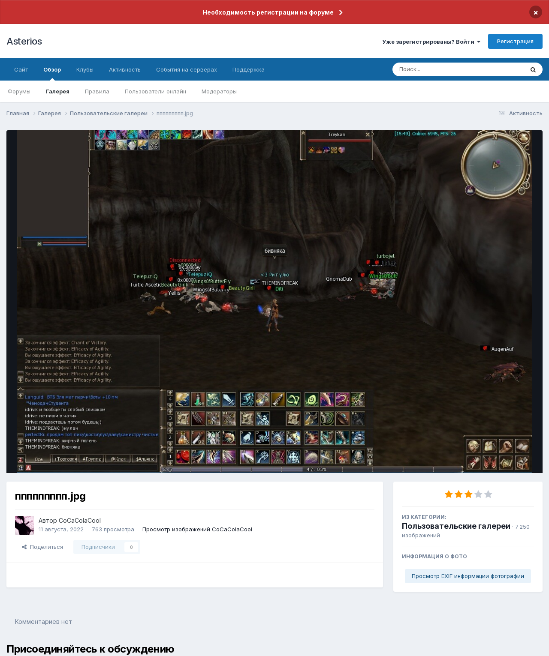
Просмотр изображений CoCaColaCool (197, 529)
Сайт (21, 69)
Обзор (52, 73)
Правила (97, 91)
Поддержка (248, 69)
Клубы (85, 69)
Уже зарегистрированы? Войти (431, 41)
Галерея (57, 91)
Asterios (24, 41)
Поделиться (42, 546)
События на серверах (186, 69)
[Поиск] (441, 69)
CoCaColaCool (80, 520)
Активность (125, 69)
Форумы (19, 91)
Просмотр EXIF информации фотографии (468, 575)
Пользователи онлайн (155, 91)
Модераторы (219, 91)
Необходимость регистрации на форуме (268, 12)
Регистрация (515, 41)
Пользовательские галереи (456, 525)
